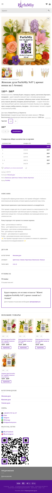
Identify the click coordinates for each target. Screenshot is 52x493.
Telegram (6, 417)
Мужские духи (6, 399)
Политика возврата (41, 486)
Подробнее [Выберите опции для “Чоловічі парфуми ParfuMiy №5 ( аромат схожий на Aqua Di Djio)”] (6, 347)
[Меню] (2, 4)
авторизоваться (35, 302)
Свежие (25, 177)
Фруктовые (31, 177)
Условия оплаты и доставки (24, 486)
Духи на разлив (6, 476)
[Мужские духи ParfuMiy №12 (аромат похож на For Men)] (26, 326)
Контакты (34, 487)
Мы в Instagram (8, 434)
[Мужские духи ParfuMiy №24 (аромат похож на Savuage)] (43, 326)
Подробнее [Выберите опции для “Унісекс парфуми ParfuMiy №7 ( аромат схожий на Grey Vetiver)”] (6, 381)
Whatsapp (7, 420)
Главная (4, 79)
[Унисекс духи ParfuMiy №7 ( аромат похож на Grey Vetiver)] (9, 360)
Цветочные (15, 177)
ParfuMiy (7, 180)
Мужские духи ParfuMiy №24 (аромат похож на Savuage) (42, 341)
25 (16, 264)
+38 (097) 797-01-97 (10, 413)
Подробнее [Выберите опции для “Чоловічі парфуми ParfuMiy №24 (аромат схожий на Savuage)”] (40, 347)
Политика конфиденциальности (19, 487)
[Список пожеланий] (47, 4)
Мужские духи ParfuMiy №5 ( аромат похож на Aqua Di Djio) (8, 341)
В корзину (17, 131)
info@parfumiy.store (10, 422)
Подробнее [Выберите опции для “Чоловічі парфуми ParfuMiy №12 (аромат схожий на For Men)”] (23, 347)
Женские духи (14, 79)
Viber (5, 415)
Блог (40, 487)
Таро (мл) (4, 121)
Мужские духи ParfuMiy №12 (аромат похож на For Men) (25, 341)
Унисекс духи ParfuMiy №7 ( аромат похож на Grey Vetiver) (8, 375)
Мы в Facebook (8, 431)
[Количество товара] (5, 131)
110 (14, 264)
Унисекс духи (5, 403)
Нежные (20, 177)
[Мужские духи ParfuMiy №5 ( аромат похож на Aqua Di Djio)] (9, 326)
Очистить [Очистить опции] (48, 118)
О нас (12, 486)
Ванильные (8, 177)
